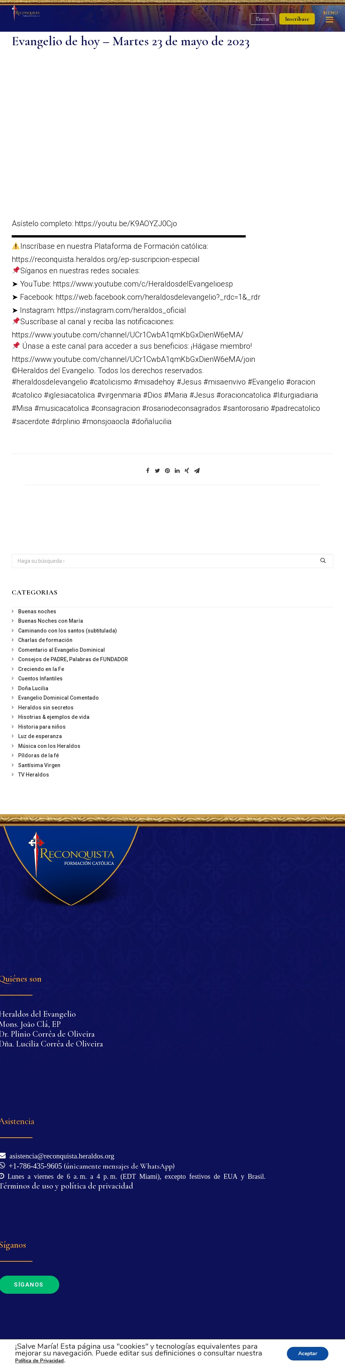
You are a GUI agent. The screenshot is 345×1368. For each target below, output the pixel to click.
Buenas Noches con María (50, 621)
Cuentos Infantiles (40, 679)
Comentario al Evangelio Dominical (61, 650)
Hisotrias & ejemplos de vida (53, 717)
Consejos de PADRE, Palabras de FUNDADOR (73, 659)
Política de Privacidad (39, 1360)
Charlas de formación (45, 640)
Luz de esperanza (40, 736)
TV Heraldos (33, 775)
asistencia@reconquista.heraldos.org (60, 1155)
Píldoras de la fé (38, 755)
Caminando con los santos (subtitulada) (67, 631)
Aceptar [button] (307, 1353)
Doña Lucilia (33, 688)
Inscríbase (297, 18)
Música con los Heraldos (49, 746)
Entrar (263, 19)
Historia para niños (42, 727)
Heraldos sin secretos (46, 708)
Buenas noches (37, 611)
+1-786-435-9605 (33, 1165)
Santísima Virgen (39, 765)
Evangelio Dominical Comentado (58, 698)
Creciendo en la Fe (41, 669)
